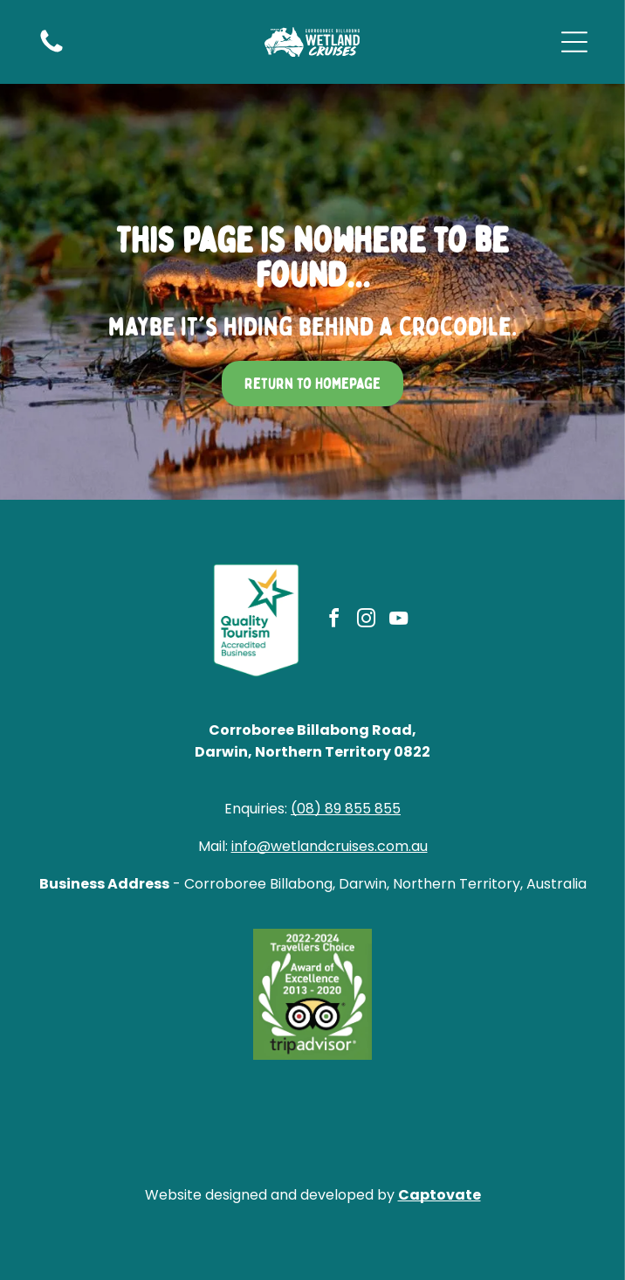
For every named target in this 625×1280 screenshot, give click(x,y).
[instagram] (366, 621)
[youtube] (398, 621)
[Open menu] (574, 42)
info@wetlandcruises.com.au (329, 846)
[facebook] (333, 621)
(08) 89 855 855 (346, 809)
